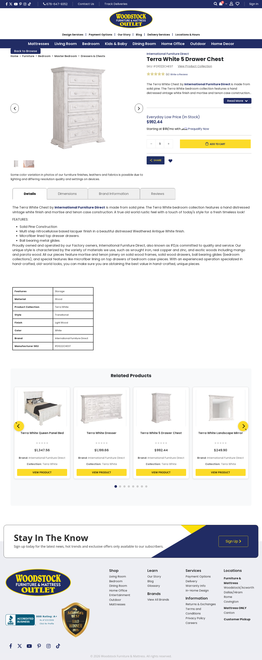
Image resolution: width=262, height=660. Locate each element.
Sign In (253, 4)
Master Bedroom (65, 57)
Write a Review (180, 75)
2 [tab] (120, 497)
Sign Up (234, 552)
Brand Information (114, 195)
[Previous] (19, 436)
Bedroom (44, 57)
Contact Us (86, 4)
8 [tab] (146, 497)
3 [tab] (124, 497)
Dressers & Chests (93, 57)
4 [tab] (129, 497)
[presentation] (15, 108)
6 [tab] (137, 497)
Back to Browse (25, 51)
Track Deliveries (115, 4)
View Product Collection (195, 67)
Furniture (28, 57)
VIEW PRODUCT (42, 482)
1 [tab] (115, 496)
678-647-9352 (55, 4)
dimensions (67, 195)
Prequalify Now (198, 130)
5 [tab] (133, 497)
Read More (237, 101)
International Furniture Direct (168, 54)
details (30, 195)
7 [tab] (142, 497)
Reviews (157, 195)
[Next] (243, 436)
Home (14, 57)
